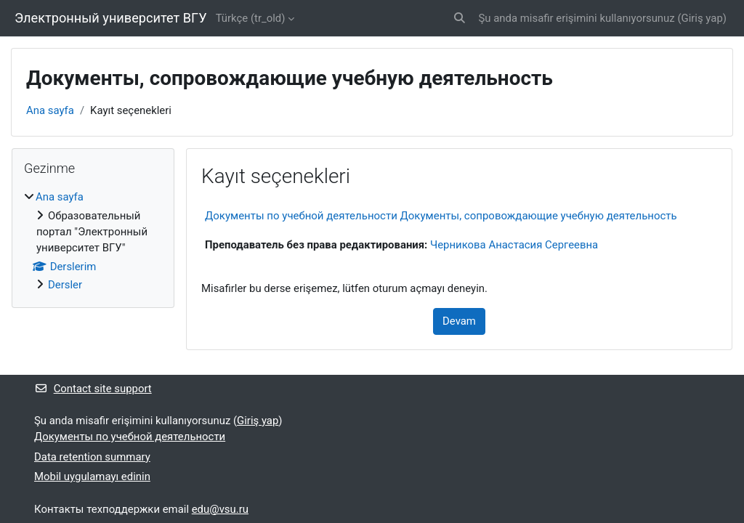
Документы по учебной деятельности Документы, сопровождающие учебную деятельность (441, 215)
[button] (459, 18)
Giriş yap (702, 18)
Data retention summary (92, 456)
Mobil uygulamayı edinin (92, 476)
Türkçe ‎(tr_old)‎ (251, 18)
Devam (459, 321)
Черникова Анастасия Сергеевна (514, 244)
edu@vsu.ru (220, 509)
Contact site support (93, 388)
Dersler (65, 284)
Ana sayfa (50, 110)
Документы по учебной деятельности (129, 436)
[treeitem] (93, 241)
